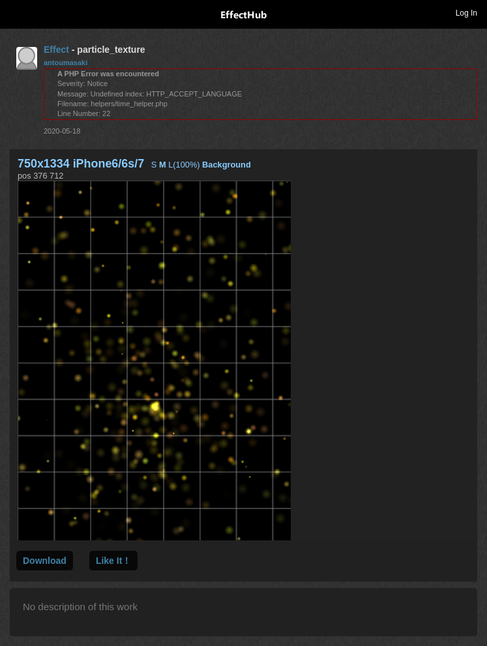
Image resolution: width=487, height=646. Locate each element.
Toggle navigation (15, 12)
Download (44, 560)
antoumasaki (65, 62)
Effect (56, 49)
